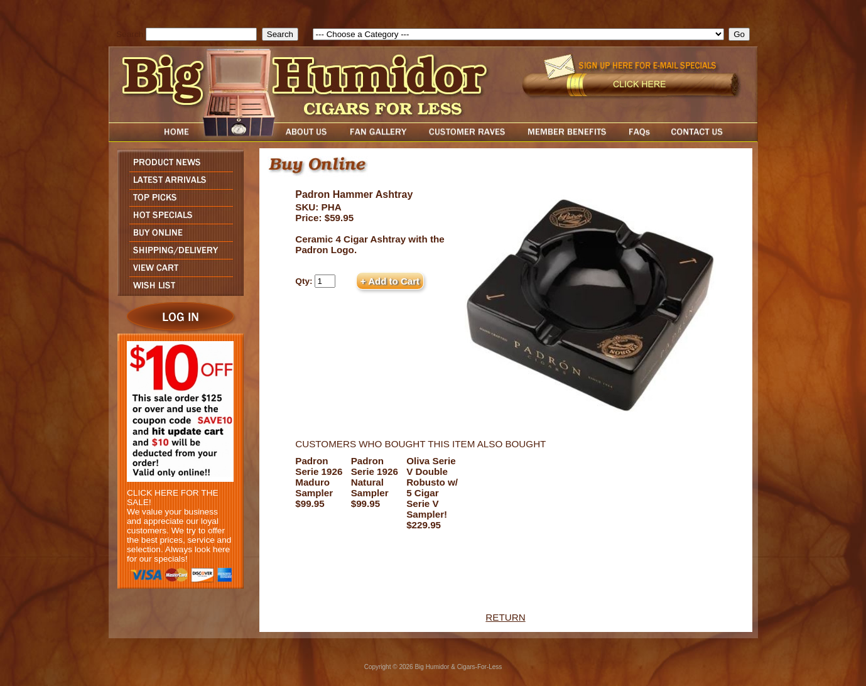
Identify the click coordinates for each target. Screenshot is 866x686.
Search (129, 34)
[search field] (201, 34)
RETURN (505, 617)
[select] (518, 34)
